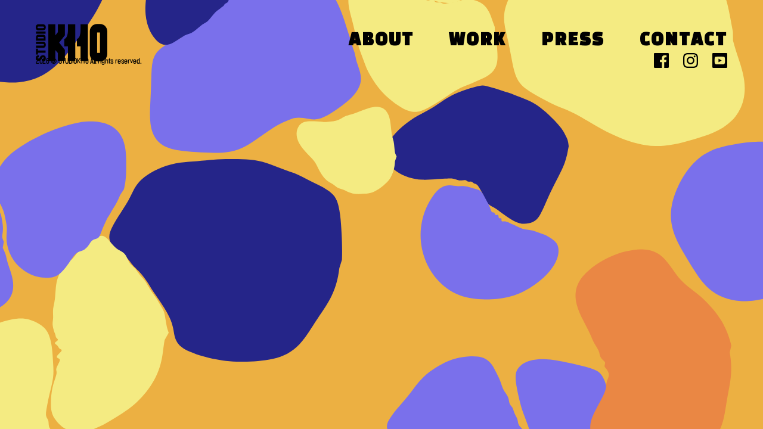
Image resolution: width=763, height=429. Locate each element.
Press (572, 41)
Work (477, 41)
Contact (683, 41)
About (381, 41)
